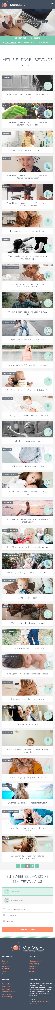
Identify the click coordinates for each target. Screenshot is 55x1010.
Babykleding (6, 984)
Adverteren (6, 966)
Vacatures (5, 969)
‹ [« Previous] (18, 866)
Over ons (5, 961)
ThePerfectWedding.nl (43, 1001)
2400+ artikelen (9, 43)
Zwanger (32, 971)
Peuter (31, 969)
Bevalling (32, 966)
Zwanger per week (36, 974)
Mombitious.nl (33, 1003)
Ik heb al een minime (13, 900)
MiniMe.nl (14, 4)
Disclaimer (5, 974)
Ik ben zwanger (12, 891)
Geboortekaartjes (8, 991)
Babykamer (6, 989)
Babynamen (6, 986)
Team (4, 971)
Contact (4, 963)
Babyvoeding (34, 963)
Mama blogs (6, 994)
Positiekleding (7, 997)
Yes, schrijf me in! (27, 930)
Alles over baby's (35, 961)
